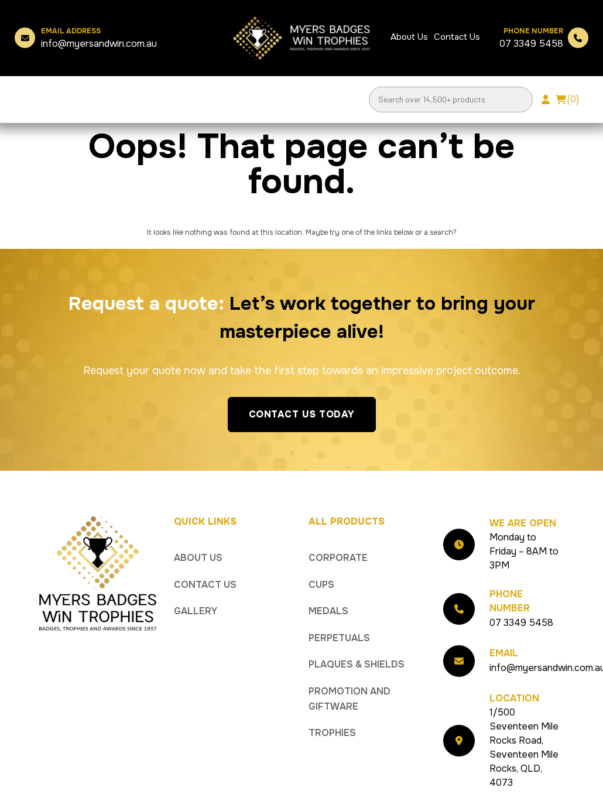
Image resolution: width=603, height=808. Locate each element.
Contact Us (457, 37)
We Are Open (522, 523)
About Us (409, 37)
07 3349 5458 (531, 38)
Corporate (338, 558)
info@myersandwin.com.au (99, 38)
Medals (328, 611)
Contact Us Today (302, 414)
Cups (321, 584)
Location (514, 698)
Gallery (195, 611)
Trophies (332, 733)
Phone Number (509, 601)
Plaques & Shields (357, 664)
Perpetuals (339, 638)
